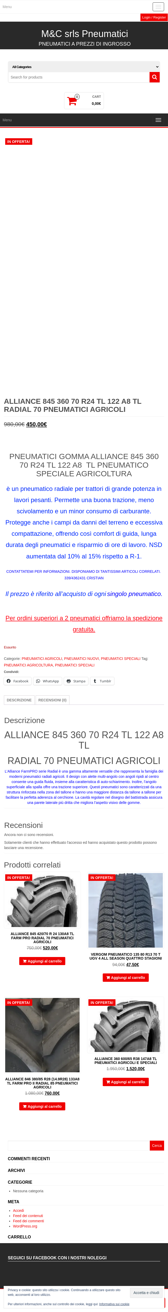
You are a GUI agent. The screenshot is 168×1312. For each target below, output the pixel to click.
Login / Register (154, 17)
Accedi (18, 1218)
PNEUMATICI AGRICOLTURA (28, 672)
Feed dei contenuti (28, 1223)
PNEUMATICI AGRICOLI (42, 666)
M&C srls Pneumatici (84, 33)
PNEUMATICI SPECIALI (120, 666)
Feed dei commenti (28, 1228)
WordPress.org (25, 1233)
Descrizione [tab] (19, 707)
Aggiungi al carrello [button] (45, 968)
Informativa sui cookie (114, 1304)
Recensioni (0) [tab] (52, 707)
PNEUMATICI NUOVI (81, 666)
